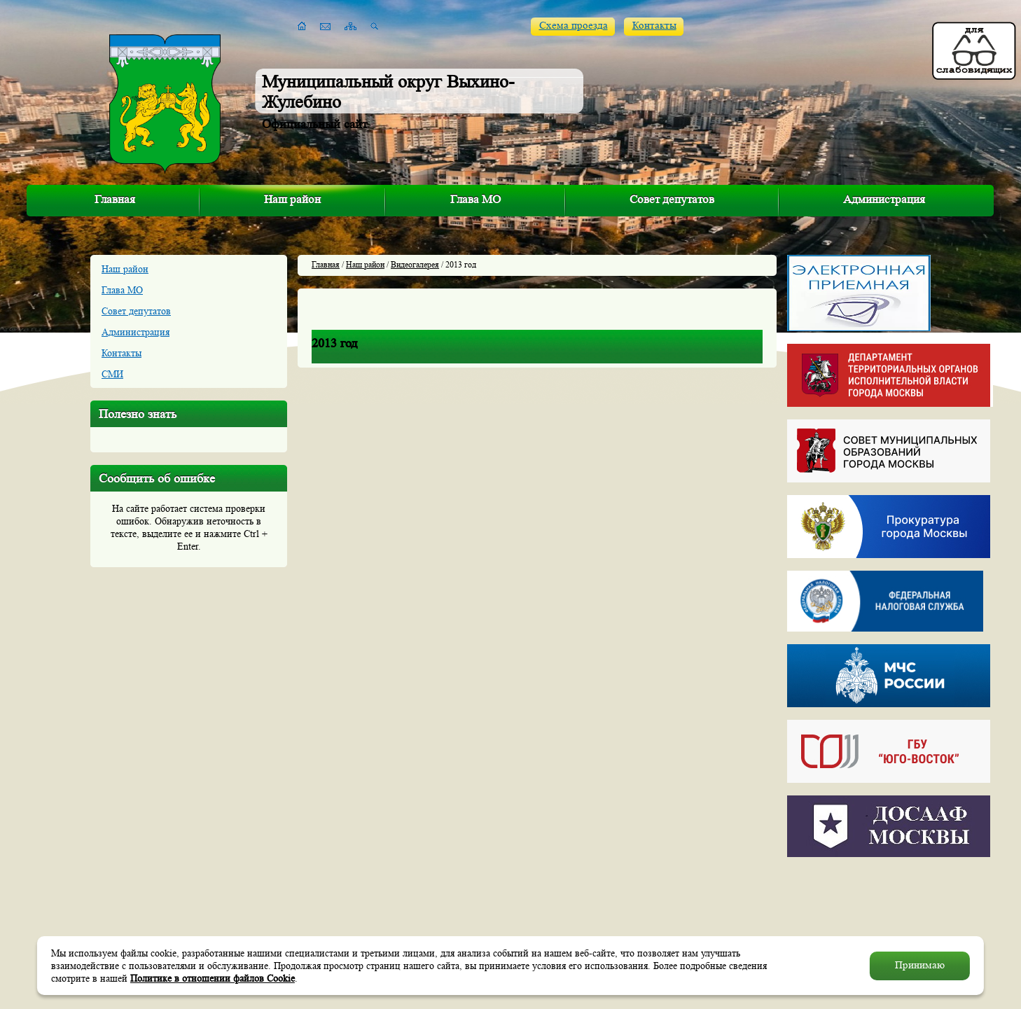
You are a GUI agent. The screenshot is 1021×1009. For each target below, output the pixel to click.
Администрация (884, 199)
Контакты (654, 26)
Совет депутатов (672, 199)
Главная (115, 199)
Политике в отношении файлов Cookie (212, 978)
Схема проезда (573, 26)
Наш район (292, 199)
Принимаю (920, 965)
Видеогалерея (415, 264)
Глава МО (475, 199)
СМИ (112, 374)
